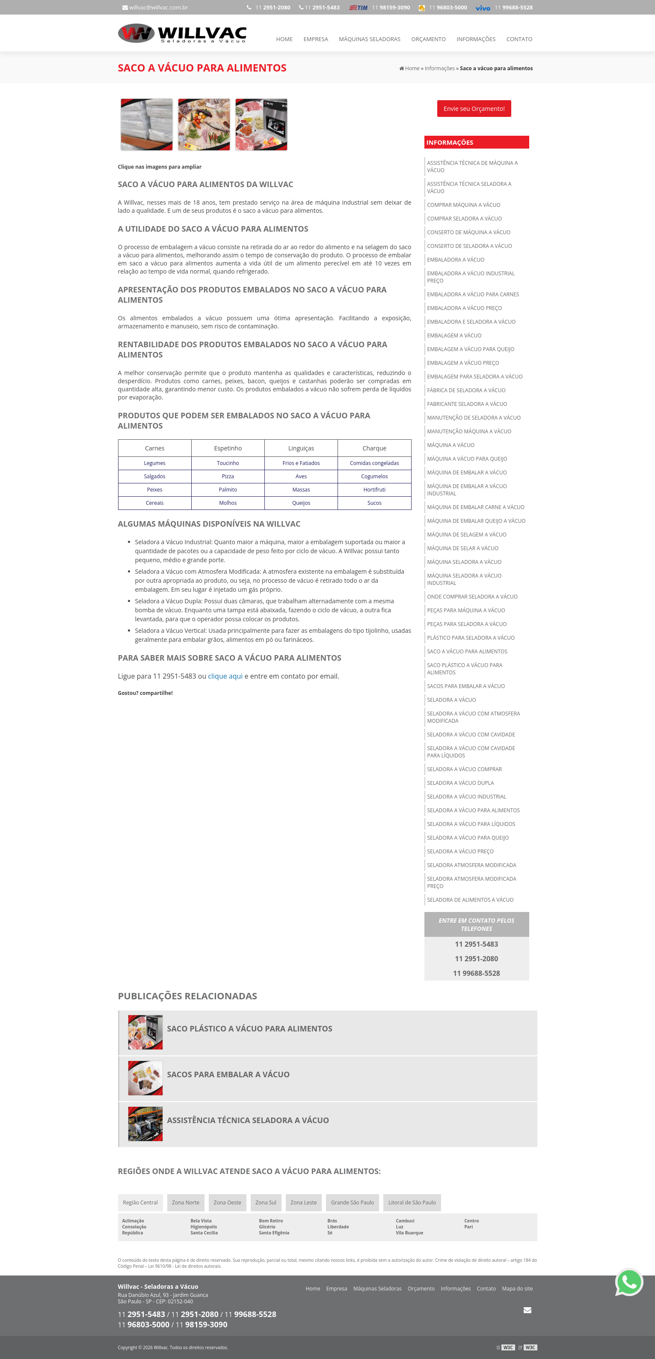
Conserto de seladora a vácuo (469, 245)
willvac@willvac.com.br (155, 7)
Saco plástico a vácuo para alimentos (465, 668)
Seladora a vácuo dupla (460, 782)
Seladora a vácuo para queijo (468, 837)
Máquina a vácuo (451, 444)
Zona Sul (266, 1202)
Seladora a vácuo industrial (467, 796)
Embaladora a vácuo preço (464, 307)
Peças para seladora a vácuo (467, 623)
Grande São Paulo (353, 1202)
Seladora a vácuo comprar (464, 768)
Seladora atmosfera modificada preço (471, 882)
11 (504, 7)
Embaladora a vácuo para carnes (473, 294)
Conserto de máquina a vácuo (469, 231)
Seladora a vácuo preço (460, 851)
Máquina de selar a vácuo (463, 547)
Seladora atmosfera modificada (471, 864)
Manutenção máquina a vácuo (469, 431)
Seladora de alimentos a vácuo (470, 899)
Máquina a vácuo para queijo (467, 458)
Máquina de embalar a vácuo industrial (467, 489)
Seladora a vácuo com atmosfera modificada (473, 716)
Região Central (140, 1202)
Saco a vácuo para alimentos (467, 651)
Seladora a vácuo (451, 699)
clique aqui (225, 675)
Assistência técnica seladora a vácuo (469, 187)
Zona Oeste (227, 1202)
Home (284, 39)
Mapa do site (517, 1288)
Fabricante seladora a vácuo (467, 403)
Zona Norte (185, 1202)
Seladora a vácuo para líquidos (471, 823)
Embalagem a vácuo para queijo (471, 348)
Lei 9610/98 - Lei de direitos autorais (184, 1266)
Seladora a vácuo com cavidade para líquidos (471, 751)
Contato (520, 39)
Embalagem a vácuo (454, 335)
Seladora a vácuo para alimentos (473, 810)
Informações (476, 39)
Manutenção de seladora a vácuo (474, 417)
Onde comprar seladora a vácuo (472, 596)
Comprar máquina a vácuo (464, 204)
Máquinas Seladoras (369, 39)
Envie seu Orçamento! (474, 108)
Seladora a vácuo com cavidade (471, 734)
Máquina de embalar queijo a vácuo (476, 520)
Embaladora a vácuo (456, 259)
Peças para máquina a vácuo (466, 610)
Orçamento (429, 39)
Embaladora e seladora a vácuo (471, 321)
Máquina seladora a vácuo (464, 561)
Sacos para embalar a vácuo (466, 685)
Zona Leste (304, 1202)
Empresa (316, 39)
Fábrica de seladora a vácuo (466, 389)
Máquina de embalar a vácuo (467, 472)
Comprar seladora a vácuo (464, 218)
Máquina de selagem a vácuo (467, 534)
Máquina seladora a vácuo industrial (464, 579)
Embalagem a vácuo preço (463, 362)
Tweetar (130, 705)
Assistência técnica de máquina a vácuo (472, 166)
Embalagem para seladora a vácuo (475, 376)
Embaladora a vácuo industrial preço (471, 276)
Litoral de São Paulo (412, 1202)
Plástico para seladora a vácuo (471, 637)
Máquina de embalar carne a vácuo (476, 506)
